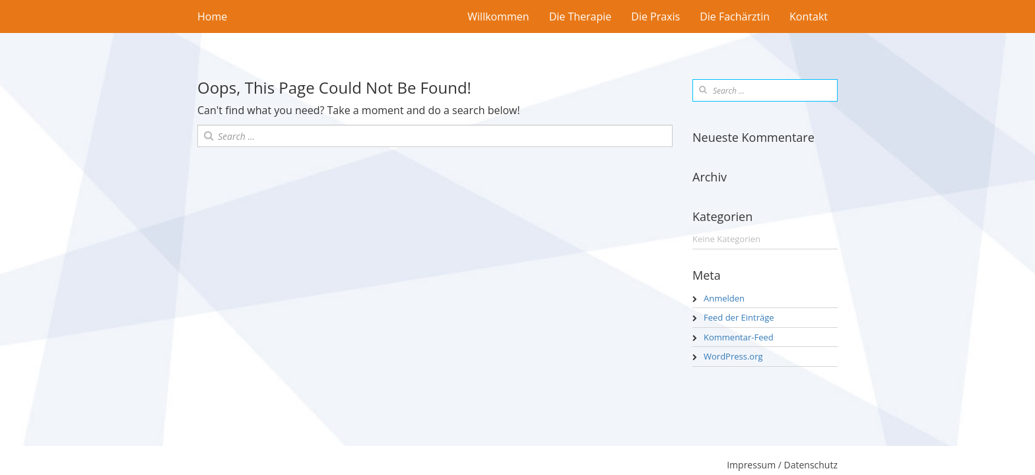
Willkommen (498, 16)
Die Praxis (655, 16)
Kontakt (808, 16)
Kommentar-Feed (739, 337)
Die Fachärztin (735, 16)
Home (212, 16)
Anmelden (724, 298)
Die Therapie (580, 16)
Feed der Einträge (739, 317)
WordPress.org (733, 356)
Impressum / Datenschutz (782, 465)
